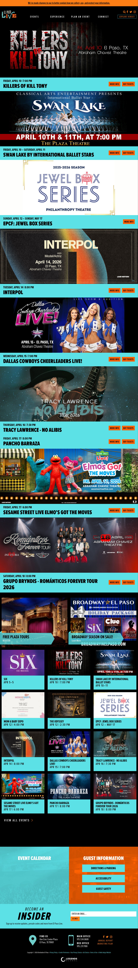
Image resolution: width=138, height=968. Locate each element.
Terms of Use (93, 953)
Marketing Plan (105, 943)
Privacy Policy (53, 953)
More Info (114, 84)
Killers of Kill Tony (25, 86)
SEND (75, 918)
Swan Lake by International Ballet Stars (48, 155)
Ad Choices (86, 953)
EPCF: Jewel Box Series (27, 224)
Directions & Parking (103, 868)
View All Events (18, 821)
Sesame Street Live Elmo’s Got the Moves (47, 512)
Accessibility (103, 879)
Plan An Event (80, 17)
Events (34, 17)
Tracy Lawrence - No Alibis (32, 430)
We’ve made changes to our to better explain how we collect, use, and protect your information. (69, 3)
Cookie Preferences (64, 953)
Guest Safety (103, 889)
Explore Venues (127, 16)
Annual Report (105, 940)
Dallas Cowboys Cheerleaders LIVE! (42, 361)
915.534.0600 (83, 939)
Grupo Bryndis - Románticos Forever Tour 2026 (50, 584)
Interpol (13, 292)
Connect (103, 17)
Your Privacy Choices (76, 953)
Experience (57, 17)
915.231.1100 (82, 946)
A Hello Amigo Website (105, 953)
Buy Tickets (128, 84)
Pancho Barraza (21, 443)
